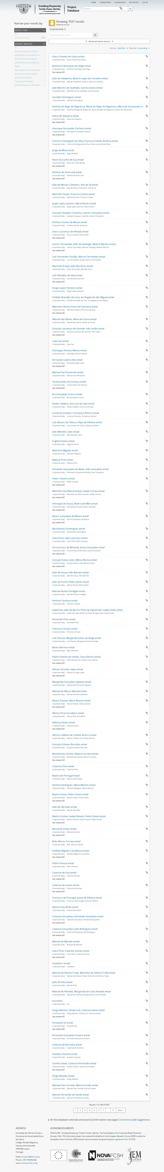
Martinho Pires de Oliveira (26, 59)
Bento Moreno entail (63, 647)
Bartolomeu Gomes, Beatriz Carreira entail (75, 753)
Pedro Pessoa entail (63, 863)
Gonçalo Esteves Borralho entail (69, 744)
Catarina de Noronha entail (67, 1044)
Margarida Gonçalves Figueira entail (71, 681)
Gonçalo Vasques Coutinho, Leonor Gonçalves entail (80, 212)
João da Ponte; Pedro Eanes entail (70, 581)
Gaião (17, 66)
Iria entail (57, 1000)
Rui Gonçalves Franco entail (67, 394)
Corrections (105, 2)
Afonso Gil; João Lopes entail (67, 669)
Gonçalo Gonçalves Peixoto (26, 51)
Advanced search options (99, 41)
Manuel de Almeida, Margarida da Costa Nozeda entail (81, 991)
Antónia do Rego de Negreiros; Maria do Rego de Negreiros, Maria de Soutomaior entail (99, 106)
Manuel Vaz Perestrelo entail (67, 372)
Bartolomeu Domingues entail (68, 528)
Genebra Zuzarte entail (64, 1054)
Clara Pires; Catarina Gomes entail (70, 950)
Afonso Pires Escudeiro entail (68, 713)
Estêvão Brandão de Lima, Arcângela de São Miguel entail (83, 297)
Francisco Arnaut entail (64, 628)
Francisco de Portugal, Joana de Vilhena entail (77, 897)
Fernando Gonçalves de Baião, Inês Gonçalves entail (80, 469)
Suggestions (120, 2)
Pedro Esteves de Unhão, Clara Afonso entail (76, 656)
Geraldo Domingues (23, 78)
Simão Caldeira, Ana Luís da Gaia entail (73, 403)
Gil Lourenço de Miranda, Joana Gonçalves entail (78, 547)
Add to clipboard (146, 56)
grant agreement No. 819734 (122, 1139)
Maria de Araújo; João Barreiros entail (72, 266)
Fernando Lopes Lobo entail (67, 359)
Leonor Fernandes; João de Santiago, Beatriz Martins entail (84, 244)
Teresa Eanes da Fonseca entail (69, 381)
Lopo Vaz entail (60, 341)
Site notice (133, 2)
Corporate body (22, 38)
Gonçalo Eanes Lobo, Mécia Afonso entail (74, 560)
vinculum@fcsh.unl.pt (30, 1156)
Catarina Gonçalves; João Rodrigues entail (75, 929)
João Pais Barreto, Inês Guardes (28, 85)
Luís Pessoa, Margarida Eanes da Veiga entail (76, 638)
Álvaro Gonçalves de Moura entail (70, 516)
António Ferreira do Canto (26, 74)
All (16, 34)
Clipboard (145, 8)
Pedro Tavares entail (63, 478)
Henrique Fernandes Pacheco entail (71, 128)
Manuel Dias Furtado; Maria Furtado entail (75, 1085)
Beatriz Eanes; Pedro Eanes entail (70, 794)
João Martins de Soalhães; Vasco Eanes (31, 55)
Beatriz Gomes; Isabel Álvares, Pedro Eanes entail (79, 816)
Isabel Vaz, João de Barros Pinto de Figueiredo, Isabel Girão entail (87, 610)
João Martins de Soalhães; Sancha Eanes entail (77, 87)
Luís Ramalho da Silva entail (67, 275)
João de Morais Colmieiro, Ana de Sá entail (75, 184)
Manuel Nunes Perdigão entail (68, 591)
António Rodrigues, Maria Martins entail (73, 785)
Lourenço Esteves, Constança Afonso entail (75, 413)
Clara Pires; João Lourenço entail (69, 538)
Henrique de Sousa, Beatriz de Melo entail (75, 503)
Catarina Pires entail (63, 766)
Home (93, 2)
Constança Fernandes (24, 81)
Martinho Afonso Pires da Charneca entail (75, 306)
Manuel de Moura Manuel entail (69, 691)
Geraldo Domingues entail (66, 97)
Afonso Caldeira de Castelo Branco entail (74, 735)
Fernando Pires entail (63, 619)
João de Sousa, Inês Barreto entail (70, 572)
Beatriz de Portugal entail (66, 775)
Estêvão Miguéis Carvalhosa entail (70, 850)
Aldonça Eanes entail (63, 722)
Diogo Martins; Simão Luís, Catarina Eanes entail (78, 1010)
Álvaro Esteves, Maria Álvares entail (71, 700)
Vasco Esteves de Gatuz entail (68, 56)
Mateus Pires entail (62, 459)
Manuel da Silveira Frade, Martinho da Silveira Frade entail (83, 972)
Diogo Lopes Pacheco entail (67, 287)
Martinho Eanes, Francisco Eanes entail (73, 194)
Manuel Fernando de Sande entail (70, 1094)
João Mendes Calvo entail (65, 431)
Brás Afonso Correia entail (66, 841)
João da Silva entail (62, 982)
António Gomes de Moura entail (69, 222)
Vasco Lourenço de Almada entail (70, 231)
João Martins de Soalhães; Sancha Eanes (32, 63)
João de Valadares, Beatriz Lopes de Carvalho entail (80, 78)
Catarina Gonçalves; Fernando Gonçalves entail (77, 916)
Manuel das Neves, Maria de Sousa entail (74, 319)
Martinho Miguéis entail (65, 450)
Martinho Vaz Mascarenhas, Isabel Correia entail (78, 491)
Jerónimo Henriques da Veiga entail (71, 65)
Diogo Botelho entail (63, 1075)
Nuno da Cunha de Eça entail (68, 159)
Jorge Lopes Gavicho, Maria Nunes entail (74, 203)
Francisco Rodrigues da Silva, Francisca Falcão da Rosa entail (85, 141)
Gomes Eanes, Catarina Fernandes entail (74, 1063)
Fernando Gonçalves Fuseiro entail (71, 1035)
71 (113, 1110)
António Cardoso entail (64, 600)
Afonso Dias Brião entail (65, 907)
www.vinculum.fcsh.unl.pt (27, 1163)
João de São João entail (64, 806)
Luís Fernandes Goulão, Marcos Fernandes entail (78, 256)
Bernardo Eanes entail (64, 828)
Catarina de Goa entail (64, 872)
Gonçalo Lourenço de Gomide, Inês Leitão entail (78, 328)
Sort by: (113, 48)
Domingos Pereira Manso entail (69, 350)
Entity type (21, 30)
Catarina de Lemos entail (65, 885)
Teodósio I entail (61, 963)
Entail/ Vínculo (23, 44)
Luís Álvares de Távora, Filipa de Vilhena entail (77, 422)
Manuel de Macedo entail (65, 941)
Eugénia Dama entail (63, 441)
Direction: (133, 48)
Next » (120, 1110)
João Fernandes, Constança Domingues (31, 70)
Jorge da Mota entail (63, 150)
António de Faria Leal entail (67, 172)
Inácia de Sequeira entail (65, 115)
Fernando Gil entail (62, 1022)
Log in (145, 2)
